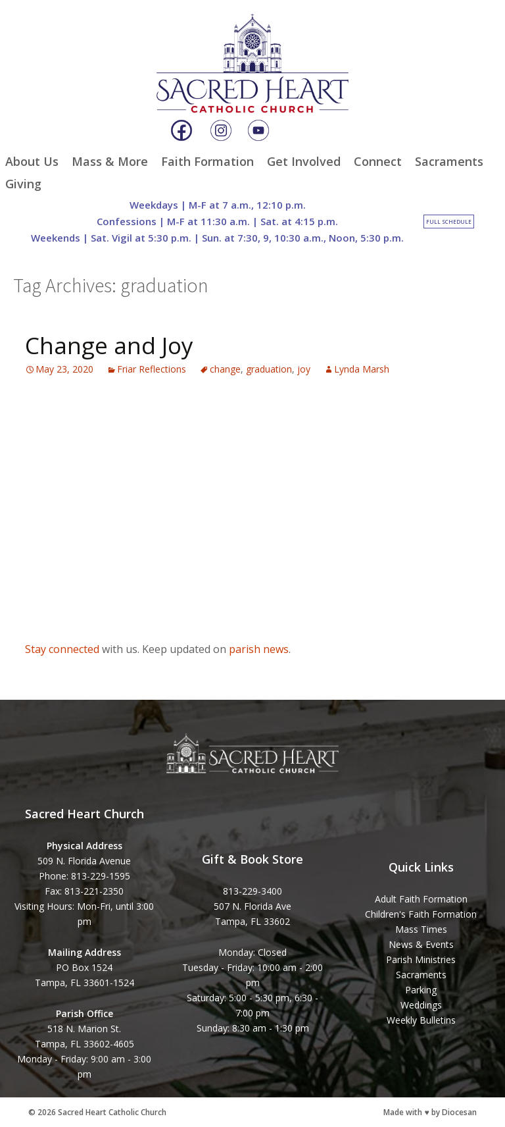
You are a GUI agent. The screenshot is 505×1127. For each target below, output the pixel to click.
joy (303, 369)
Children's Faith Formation (421, 914)
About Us (32, 161)
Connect (378, 161)
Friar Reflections (151, 369)
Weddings (421, 1005)
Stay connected (62, 649)
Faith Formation (207, 161)
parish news (259, 649)
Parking (421, 989)
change (225, 369)
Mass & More (110, 161)
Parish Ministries (421, 959)
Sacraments (449, 161)
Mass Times (421, 929)
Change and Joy (109, 345)
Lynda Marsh (361, 369)
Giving (23, 184)
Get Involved (304, 161)
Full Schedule (448, 221)
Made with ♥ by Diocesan (429, 1112)
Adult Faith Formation (421, 899)
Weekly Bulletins (421, 1020)
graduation (269, 369)
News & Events (421, 944)
